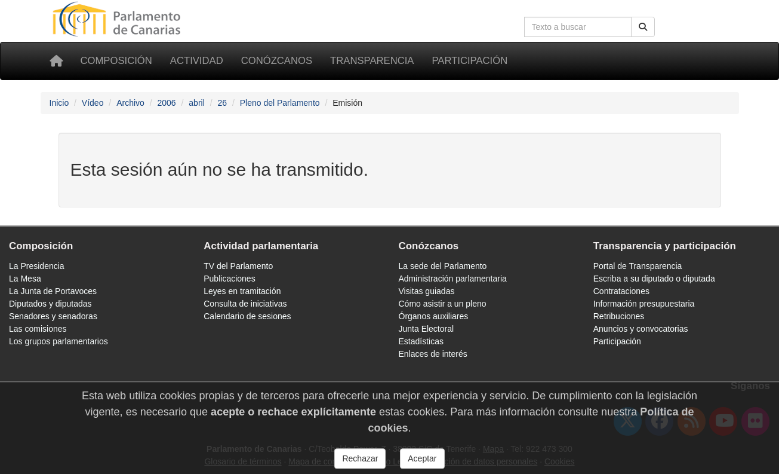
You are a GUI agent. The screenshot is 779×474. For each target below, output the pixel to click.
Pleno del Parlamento (280, 103)
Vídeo (93, 103)
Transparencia (372, 60)
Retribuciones (619, 316)
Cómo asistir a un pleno (443, 303)
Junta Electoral (426, 329)
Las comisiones (38, 329)
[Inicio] (56, 60)
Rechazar (360, 464)
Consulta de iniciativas (245, 303)
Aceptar (422, 464)
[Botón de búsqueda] (643, 27)
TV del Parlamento (238, 266)
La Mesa (25, 278)
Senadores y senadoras (53, 316)
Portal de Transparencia (637, 266)
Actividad (196, 60)
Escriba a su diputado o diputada (654, 278)
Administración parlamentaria (453, 278)
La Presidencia (36, 266)
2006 (166, 103)
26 (222, 103)
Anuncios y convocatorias (640, 329)
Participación (469, 60)
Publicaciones (229, 278)
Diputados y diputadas (50, 303)
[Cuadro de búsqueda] (578, 27)
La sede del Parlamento (443, 266)
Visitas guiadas (427, 291)
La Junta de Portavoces (53, 291)
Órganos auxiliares (434, 316)
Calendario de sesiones (247, 316)
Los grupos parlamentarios (58, 341)
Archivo (130, 103)
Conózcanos (276, 60)
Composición (116, 60)
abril (196, 103)
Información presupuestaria (644, 303)
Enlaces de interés (433, 354)
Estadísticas (421, 341)
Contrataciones (621, 291)
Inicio (59, 103)
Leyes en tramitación (242, 291)
